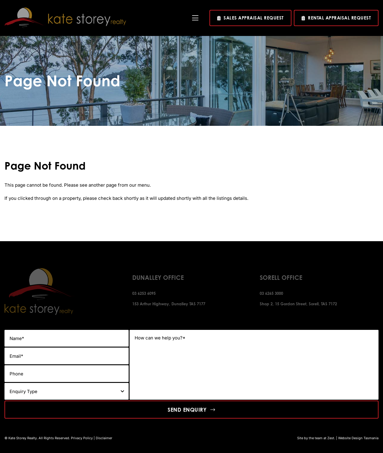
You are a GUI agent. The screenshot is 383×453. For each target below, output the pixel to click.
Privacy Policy (82, 438)
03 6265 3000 (271, 293)
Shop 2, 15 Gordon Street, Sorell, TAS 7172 (298, 303)
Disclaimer (104, 438)
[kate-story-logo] (65, 10)
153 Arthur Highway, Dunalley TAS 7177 (168, 303)
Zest (330, 438)
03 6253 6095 (144, 293)
